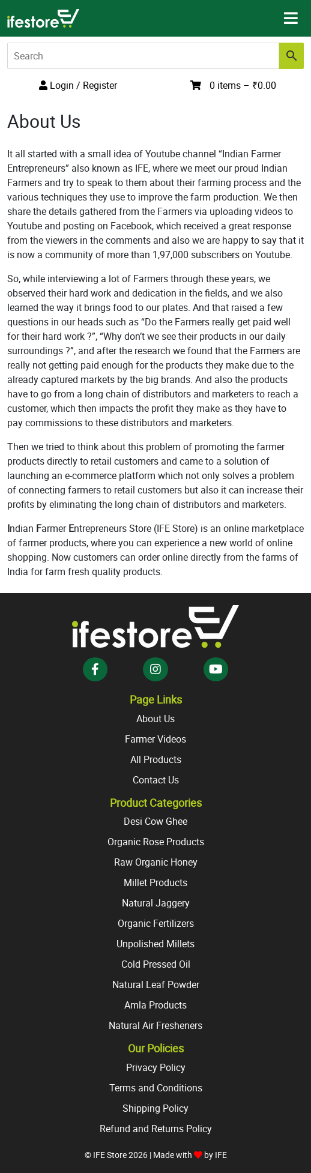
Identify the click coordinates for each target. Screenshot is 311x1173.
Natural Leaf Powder (155, 984)
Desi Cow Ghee (155, 821)
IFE (221, 1154)
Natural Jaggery (156, 902)
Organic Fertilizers (156, 923)
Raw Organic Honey (156, 862)
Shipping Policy (155, 1108)
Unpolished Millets (155, 943)
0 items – (243, 85)
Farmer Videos (155, 739)
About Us (155, 718)
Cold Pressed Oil (155, 964)
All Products (155, 759)
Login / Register (78, 85)
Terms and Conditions (155, 1087)
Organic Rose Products (155, 841)
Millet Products (155, 882)
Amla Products (155, 1005)
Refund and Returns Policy (156, 1128)
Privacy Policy (156, 1067)
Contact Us (156, 779)
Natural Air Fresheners (155, 1025)
